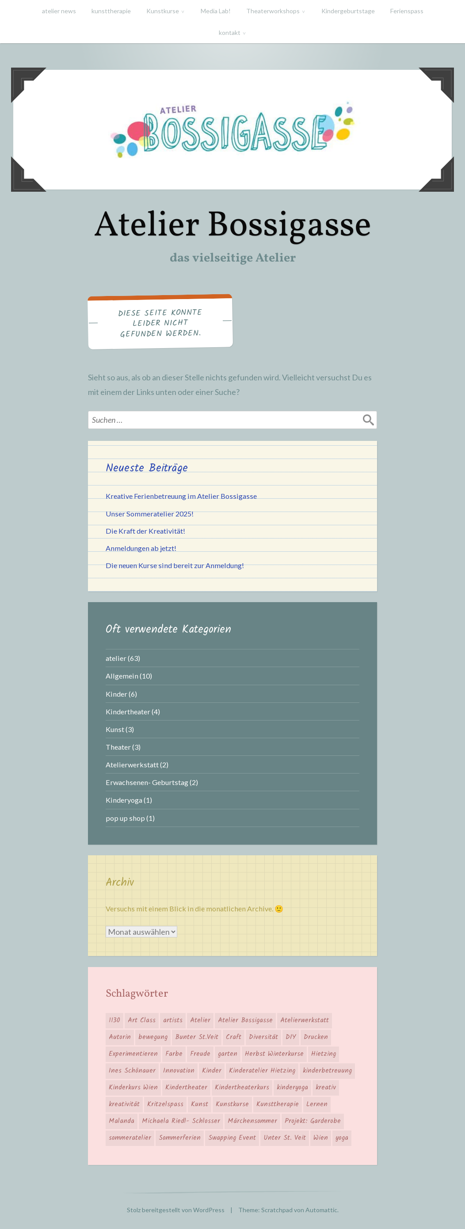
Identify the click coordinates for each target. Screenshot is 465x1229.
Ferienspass (406, 11)
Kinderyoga (124, 800)
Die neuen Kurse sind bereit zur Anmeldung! (175, 565)
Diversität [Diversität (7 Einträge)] (263, 1037)
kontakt (229, 32)
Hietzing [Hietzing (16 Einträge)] (323, 1054)
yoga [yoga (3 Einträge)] (341, 1138)
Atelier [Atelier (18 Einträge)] (200, 1020)
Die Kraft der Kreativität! (145, 531)
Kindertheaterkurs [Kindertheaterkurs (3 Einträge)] (242, 1087)
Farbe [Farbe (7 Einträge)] (174, 1054)
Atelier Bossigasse (232, 226)
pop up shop (125, 818)
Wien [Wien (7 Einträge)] (320, 1138)
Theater (118, 747)
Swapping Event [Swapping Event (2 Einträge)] (232, 1138)
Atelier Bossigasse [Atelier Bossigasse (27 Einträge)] (245, 1020)
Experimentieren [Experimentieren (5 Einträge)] (133, 1054)
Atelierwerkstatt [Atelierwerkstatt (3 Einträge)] (304, 1020)
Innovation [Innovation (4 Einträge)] (178, 1071)
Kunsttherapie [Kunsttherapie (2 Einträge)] (277, 1104)
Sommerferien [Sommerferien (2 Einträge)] (180, 1138)
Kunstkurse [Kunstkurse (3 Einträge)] (232, 1104)
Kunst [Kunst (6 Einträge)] (199, 1104)
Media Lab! (216, 11)
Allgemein (122, 675)
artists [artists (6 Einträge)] (173, 1020)
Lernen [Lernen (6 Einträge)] (317, 1104)
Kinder (116, 694)
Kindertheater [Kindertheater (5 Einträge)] (186, 1087)
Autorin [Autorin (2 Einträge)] (120, 1037)
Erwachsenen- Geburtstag (147, 782)
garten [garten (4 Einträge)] (227, 1054)
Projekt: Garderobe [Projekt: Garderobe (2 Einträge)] (313, 1121)
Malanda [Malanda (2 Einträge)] (121, 1121)
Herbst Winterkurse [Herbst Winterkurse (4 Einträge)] (274, 1054)
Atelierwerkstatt (132, 764)
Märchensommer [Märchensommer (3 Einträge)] (252, 1121)
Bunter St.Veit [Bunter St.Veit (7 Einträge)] (196, 1037)
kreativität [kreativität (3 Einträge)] (124, 1104)
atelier (116, 658)
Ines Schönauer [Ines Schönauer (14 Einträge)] (132, 1071)
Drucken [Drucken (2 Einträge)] (316, 1037)
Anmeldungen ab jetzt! (141, 548)
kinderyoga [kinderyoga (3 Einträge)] (292, 1087)
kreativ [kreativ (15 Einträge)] (326, 1087)
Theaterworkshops (273, 11)
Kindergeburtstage (348, 11)
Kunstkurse (162, 11)
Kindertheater (128, 711)
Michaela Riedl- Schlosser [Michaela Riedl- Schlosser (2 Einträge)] (181, 1121)
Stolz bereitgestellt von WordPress (176, 1210)
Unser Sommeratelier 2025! (150, 513)
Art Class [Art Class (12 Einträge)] (142, 1020)
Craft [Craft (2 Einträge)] (233, 1037)
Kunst (115, 729)
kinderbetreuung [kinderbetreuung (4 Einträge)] (327, 1071)
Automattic (321, 1210)
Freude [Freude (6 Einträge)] (200, 1054)
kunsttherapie (111, 11)
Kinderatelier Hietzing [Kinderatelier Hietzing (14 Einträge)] (262, 1071)
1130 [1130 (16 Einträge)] (114, 1020)
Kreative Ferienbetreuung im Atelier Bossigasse (181, 496)
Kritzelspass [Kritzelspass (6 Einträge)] (165, 1104)
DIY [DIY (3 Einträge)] (291, 1037)
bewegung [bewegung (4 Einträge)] (153, 1037)
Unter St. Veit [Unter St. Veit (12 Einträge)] (284, 1138)
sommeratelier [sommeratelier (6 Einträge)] (130, 1138)
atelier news (59, 11)
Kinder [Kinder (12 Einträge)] (211, 1071)
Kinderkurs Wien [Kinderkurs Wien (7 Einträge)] (133, 1087)
